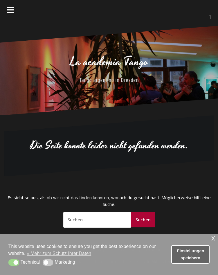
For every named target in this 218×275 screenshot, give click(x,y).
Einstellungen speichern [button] (190, 254)
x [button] (213, 238)
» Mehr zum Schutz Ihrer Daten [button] (59, 253)
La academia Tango (109, 62)
